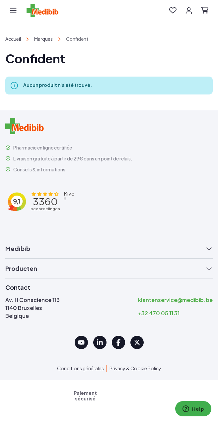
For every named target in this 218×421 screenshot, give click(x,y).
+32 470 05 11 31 (159, 313)
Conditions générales (80, 368)
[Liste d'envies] (173, 11)
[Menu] (13, 11)
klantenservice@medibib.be (175, 299)
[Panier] (205, 11)
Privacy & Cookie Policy (135, 368)
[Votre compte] (189, 11)
